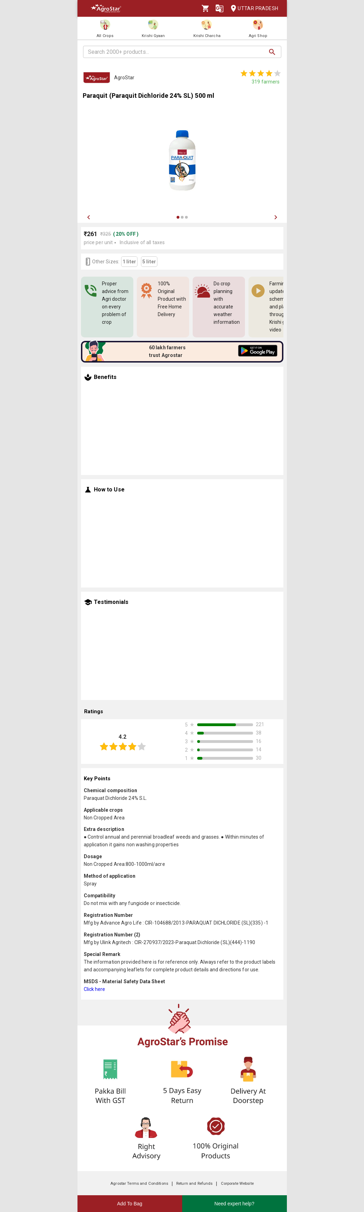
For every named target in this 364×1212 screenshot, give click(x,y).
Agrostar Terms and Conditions (139, 1183)
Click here (94, 989)
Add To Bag (129, 1203)
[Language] (219, 8)
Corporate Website (237, 1183)
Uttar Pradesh (252, 8)
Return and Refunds (194, 1183)
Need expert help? (234, 1203)
